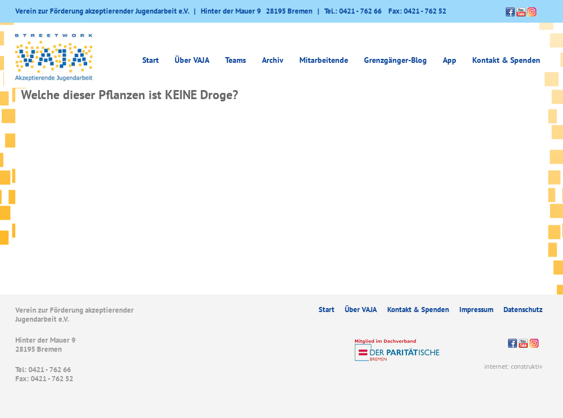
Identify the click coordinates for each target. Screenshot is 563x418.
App (449, 60)
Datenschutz (523, 309)
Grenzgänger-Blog (395, 60)
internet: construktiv (513, 366)
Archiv (272, 60)
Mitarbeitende (323, 60)
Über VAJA (192, 60)
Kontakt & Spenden (506, 60)
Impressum (476, 309)
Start (150, 60)
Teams (235, 60)
